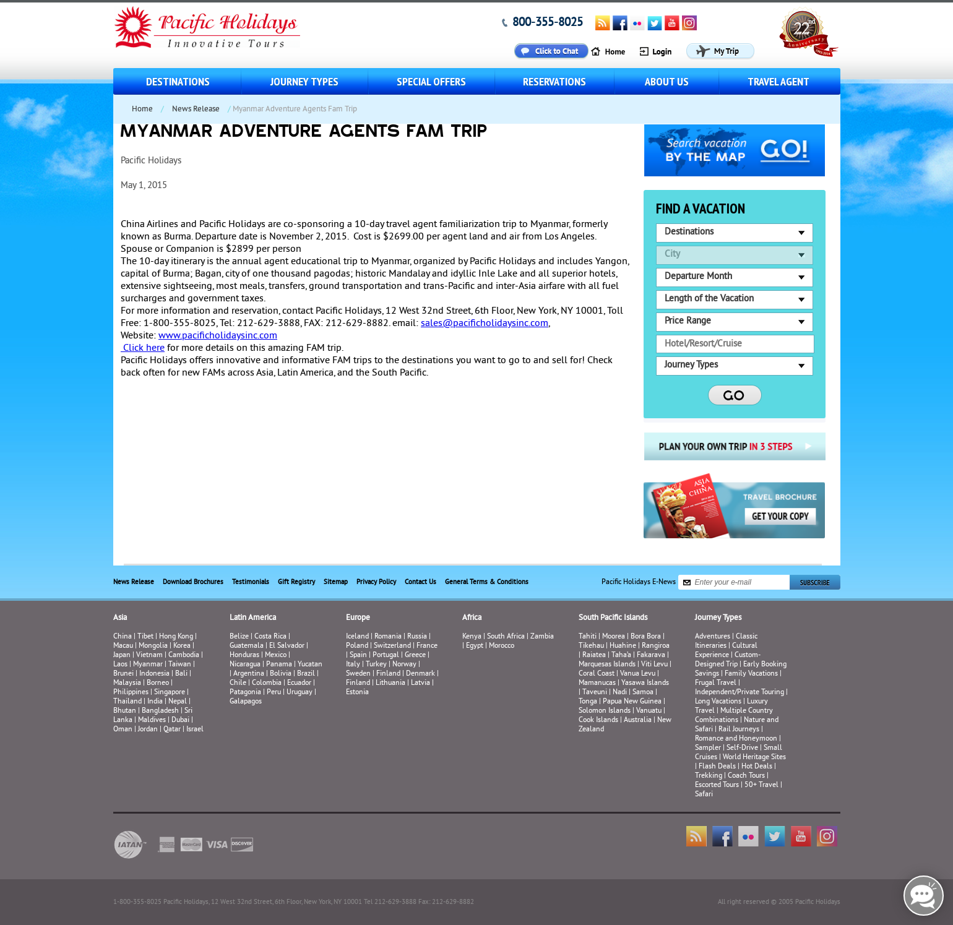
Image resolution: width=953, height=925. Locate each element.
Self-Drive (742, 748)
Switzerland (392, 646)
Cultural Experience (726, 651)
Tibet (146, 637)
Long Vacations (718, 702)
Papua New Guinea (632, 702)
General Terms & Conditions (486, 582)
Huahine (623, 646)
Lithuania (390, 683)
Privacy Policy (376, 582)
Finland (388, 674)
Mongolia (153, 646)
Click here (143, 348)
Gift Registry (296, 582)
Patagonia (246, 692)
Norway (404, 664)
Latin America (253, 618)
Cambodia (183, 655)
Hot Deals (756, 767)
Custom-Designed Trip (728, 660)
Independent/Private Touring (739, 692)
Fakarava (651, 655)
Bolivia (280, 674)
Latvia (420, 683)
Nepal (177, 702)
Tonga (588, 702)
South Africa (506, 637)
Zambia (542, 637)
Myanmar (148, 664)
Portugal (386, 655)
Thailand (127, 702)
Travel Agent (778, 81)
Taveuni (594, 692)
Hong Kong (176, 637)
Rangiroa (656, 646)
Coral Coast (596, 674)
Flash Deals (717, 767)
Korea (182, 646)
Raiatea (594, 655)
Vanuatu (649, 711)
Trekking (708, 776)
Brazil (306, 674)
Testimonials (250, 582)
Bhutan (124, 711)
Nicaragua (245, 664)
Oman (122, 729)
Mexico (276, 655)
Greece (415, 655)
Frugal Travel (715, 683)
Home (142, 109)
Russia (417, 637)
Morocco (501, 646)
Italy (353, 664)
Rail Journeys (738, 729)
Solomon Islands (605, 711)
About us (667, 81)
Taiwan (179, 664)
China (122, 637)
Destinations (178, 81)
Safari (704, 794)
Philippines (131, 692)
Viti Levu (654, 664)
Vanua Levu (637, 674)
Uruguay (300, 692)
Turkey (376, 664)
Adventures (712, 637)
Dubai (180, 720)
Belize (239, 637)
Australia (638, 720)
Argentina (248, 674)
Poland (357, 646)
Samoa (642, 692)
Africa (471, 618)
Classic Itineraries (726, 641)
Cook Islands (598, 720)
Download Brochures (193, 582)
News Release (196, 109)
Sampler (708, 748)
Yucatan (310, 664)
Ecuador (299, 683)
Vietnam (149, 655)
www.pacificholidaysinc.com (217, 336)
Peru (274, 692)
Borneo (158, 683)
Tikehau (591, 646)
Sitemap (336, 582)
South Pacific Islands (613, 618)
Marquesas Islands (607, 664)
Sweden (358, 674)
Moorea (613, 637)
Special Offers (431, 81)
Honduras (244, 655)
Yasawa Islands (645, 683)
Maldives (152, 720)
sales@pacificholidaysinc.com (484, 323)
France (427, 646)
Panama (279, 664)
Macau (123, 646)
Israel (195, 729)
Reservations (554, 81)
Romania (388, 637)
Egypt (474, 646)
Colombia (267, 683)
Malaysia (127, 683)
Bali (181, 674)
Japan (122, 655)
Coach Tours (746, 776)
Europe (358, 618)
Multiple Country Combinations (734, 716)
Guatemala (247, 646)
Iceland (357, 637)
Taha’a (621, 655)
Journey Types (304, 81)
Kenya (471, 637)
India (155, 702)
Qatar (172, 729)
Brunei (123, 674)
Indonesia (154, 674)
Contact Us (420, 582)
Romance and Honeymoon (736, 739)
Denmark (420, 674)
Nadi (620, 692)
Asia (120, 618)
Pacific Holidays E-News (639, 582)
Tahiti (588, 637)
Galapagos (246, 702)
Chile (238, 683)
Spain (358, 655)
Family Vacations (751, 674)
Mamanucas (597, 683)
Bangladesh (160, 711)
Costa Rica (270, 637)
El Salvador (286, 646)
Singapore (169, 692)
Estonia (357, 692)
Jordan (148, 729)
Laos (120, 664)
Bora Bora (646, 637)
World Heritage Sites (754, 757)
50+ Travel (761, 785)
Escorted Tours (717, 785)
